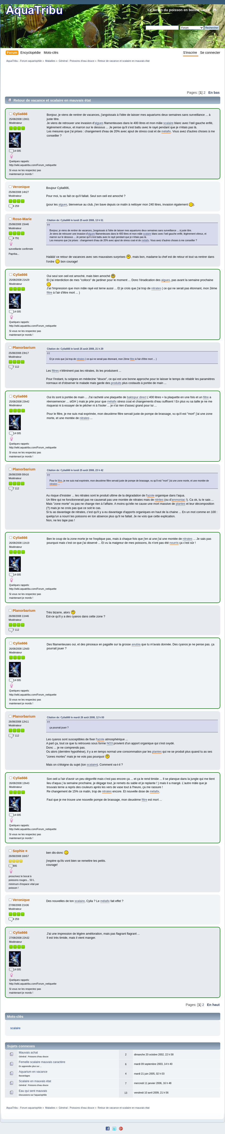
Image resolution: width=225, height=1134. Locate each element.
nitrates (156, 288)
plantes (180, 503)
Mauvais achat (28, 1052)
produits (116, 383)
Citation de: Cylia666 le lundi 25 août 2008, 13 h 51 (75, 220)
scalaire (168, 123)
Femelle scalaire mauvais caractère (42, 1062)
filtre (49, 292)
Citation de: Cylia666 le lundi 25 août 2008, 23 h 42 (75, 470)
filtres (55, 370)
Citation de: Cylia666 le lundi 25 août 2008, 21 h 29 (75, 349)
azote (150, 495)
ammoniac (178, 499)
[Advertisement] (91, 76)
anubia (136, 644)
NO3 (110, 743)
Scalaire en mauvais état (35, 1081)
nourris (174, 543)
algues (99, 123)
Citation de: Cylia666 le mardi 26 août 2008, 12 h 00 (75, 717)
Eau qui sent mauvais (33, 1091)
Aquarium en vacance (33, 1071)
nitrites (159, 499)
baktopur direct (136, 397)
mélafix (166, 131)
